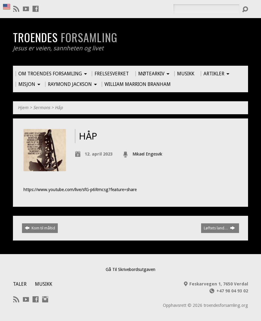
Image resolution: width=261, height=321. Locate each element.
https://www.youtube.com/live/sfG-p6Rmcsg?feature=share (80, 189)
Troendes (65, 37)
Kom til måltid (40, 227)
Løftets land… (219, 227)
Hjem (23, 107)
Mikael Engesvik (147, 154)
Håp (59, 107)
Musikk (43, 284)
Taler (19, 284)
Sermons (41, 107)
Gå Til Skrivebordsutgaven (130, 269)
